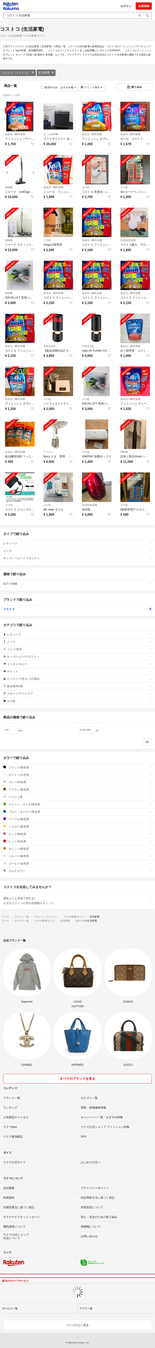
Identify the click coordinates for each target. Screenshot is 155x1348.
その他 (85, 187)
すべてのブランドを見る (77, 1078)
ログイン (126, 6)
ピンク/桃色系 (77, 834)
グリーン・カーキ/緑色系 (77, 804)
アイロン (48, 452)
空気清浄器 (49, 346)
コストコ (77, 609)
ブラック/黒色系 (77, 767)
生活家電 (46, 72)
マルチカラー (77, 871)
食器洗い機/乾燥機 (15, 134)
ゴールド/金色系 (77, 863)
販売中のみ (49, 87)
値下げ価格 (77, 583)
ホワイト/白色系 (77, 774)
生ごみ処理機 (50, 134)
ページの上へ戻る (77, 1325)
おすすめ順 (68, 87)
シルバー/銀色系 (77, 856)
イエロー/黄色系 (77, 826)
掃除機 (8, 187)
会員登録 (143, 6)
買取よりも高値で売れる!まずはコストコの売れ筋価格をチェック (77, 901)
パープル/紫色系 (77, 819)
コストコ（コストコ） (18, 72)
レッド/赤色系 (77, 841)
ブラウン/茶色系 (77, 789)
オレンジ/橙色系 (77, 848)
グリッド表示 (91, 87)
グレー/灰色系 (77, 782)
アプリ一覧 (86, 1308)
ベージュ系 (77, 797)
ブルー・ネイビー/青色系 (77, 811)
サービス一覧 (10, 1308)
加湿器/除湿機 (127, 240)
